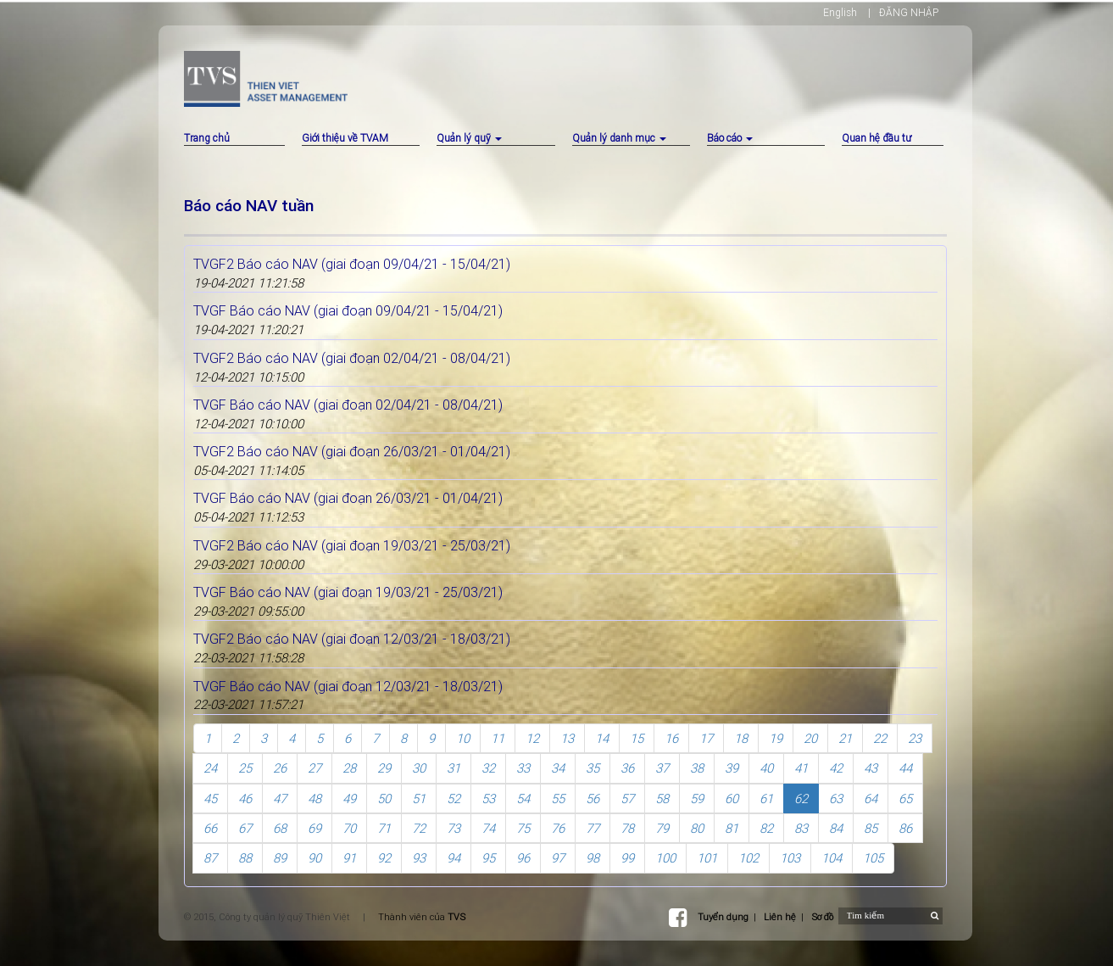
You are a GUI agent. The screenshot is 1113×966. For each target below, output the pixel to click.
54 (523, 798)
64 (870, 798)
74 (488, 828)
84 (836, 828)
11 (497, 738)
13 (567, 738)
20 (810, 738)
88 (245, 858)
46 (245, 798)
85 (870, 828)
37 (662, 768)
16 (671, 738)
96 (523, 858)
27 (314, 768)
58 (662, 798)
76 (558, 828)
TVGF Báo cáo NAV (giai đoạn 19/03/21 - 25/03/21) (348, 592)
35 (592, 768)
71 (384, 828)
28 (349, 768)
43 (870, 768)
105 (873, 858)
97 (558, 858)
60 (731, 798)
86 (905, 828)
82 (766, 828)
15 (636, 738)
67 (245, 828)
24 (210, 768)
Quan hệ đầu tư (876, 137)
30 (419, 768)
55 (558, 798)
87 (210, 858)
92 (384, 858)
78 (627, 828)
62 (801, 798)
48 (314, 798)
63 (836, 798)
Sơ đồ (822, 917)
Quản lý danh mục (619, 137)
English (840, 12)
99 (627, 858)
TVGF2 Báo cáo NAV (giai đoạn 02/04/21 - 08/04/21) (351, 357)
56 (592, 798)
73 (453, 828)
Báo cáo (730, 137)
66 (210, 828)
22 (880, 738)
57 (627, 798)
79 (662, 828)
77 (592, 828)
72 (419, 828)
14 (602, 738)
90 (314, 858)
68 (280, 828)
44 (905, 768)
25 (245, 768)
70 (349, 828)
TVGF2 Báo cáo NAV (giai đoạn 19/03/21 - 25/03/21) (351, 545)
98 (592, 858)
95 (488, 858)
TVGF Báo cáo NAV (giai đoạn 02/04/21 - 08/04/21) (348, 404)
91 (349, 858)
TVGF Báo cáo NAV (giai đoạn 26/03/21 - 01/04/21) (348, 497)
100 (665, 858)
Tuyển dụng (723, 917)
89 (280, 858)
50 (384, 798)
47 (280, 798)
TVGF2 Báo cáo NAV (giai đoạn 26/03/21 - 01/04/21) (351, 451)
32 (488, 768)
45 (210, 798)
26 (280, 768)
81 (731, 828)
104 (831, 858)
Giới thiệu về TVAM (345, 137)
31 (453, 768)
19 (775, 738)
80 (697, 828)
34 (558, 768)
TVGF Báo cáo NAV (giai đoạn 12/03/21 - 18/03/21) (348, 686)
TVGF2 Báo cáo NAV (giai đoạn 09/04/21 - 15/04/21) (351, 263)
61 (766, 798)
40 (766, 768)
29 (384, 768)
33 (523, 768)
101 (707, 858)
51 (419, 798)
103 (790, 858)
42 (836, 768)
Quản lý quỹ (469, 137)
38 (697, 768)
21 (845, 738)
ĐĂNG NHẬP (908, 12)
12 (532, 738)
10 (463, 738)
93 (419, 858)
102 (748, 858)
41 (801, 768)
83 (801, 828)
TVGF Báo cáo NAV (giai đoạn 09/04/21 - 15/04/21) (348, 310)
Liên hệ (780, 917)
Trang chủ (207, 137)
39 (731, 768)
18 (741, 738)
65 (905, 798)
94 (453, 858)
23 (914, 738)
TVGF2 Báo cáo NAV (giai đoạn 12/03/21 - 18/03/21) (351, 638)
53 (488, 798)
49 (349, 798)
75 (523, 828)
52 (453, 798)
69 (314, 828)
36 (627, 768)
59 (697, 798)
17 (706, 738)
